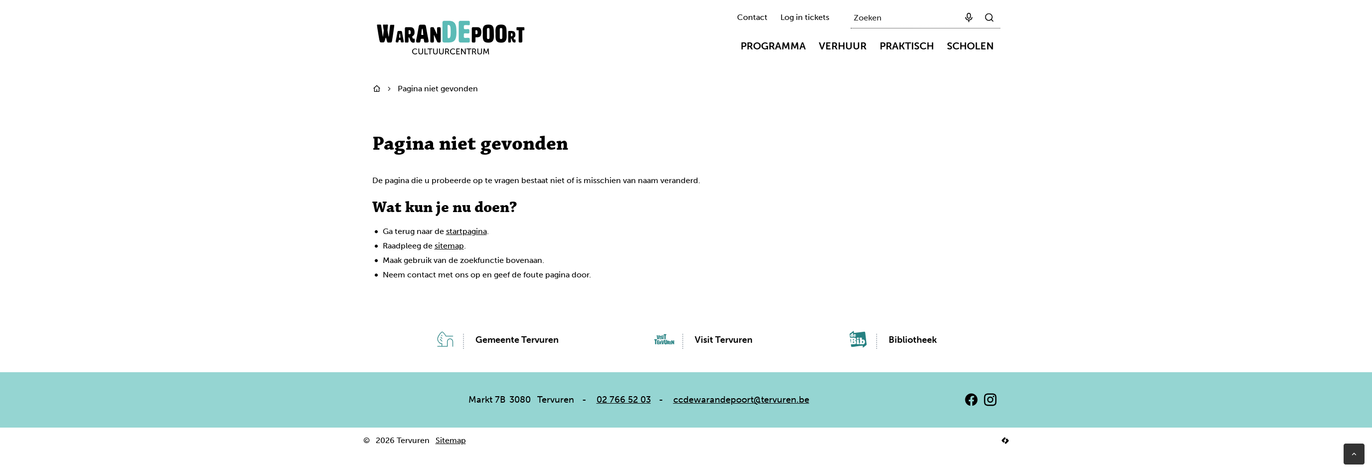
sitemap (449, 245)
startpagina (466, 231)
